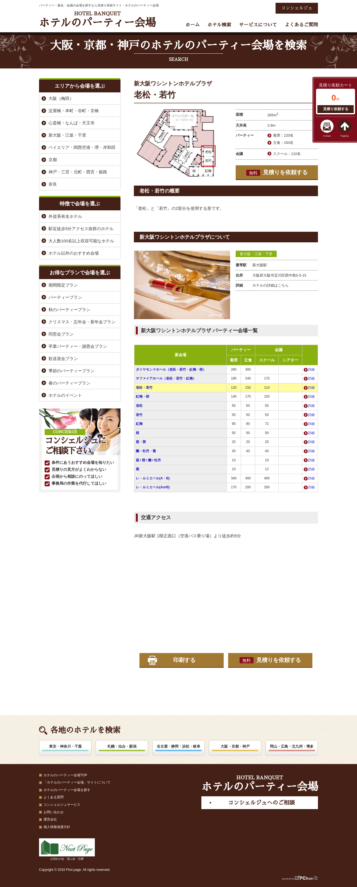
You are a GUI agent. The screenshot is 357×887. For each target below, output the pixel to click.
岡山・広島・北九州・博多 (291, 746)
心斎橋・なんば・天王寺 (72, 122)
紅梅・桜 (142, 396)
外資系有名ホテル (65, 216)
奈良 (53, 184)
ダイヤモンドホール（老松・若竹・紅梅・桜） (171, 369)
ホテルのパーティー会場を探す (67, 790)
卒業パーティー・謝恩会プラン (78, 346)
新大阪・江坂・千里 (256, 254)
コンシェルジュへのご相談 (261, 802)
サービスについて (258, 25)
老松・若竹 (144, 388)
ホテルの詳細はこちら (270, 285)
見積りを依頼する (277, 172)
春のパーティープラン (69, 383)
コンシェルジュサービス (62, 805)
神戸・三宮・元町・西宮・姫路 (78, 171)
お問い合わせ (54, 812)
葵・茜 (141, 442)
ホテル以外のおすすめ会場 (74, 253)
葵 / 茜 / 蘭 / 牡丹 (148, 460)
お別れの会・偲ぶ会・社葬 (67, 849)
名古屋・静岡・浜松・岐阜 (178, 746)
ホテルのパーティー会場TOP (65, 775)
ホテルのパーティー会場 (97, 19)
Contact (327, 136)
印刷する (184, 660)
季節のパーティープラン (72, 370)
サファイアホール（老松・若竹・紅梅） (166, 378)
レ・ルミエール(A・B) (153, 478)
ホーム (192, 25)
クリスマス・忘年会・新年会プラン (82, 321)
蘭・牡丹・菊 (146, 451)
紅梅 (139, 424)
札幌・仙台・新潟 (121, 746)
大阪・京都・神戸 (235, 746)
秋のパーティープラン (69, 309)
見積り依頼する (335, 109)
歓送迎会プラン (63, 358)
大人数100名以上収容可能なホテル (81, 240)
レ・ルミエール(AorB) (153, 487)
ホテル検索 (219, 25)
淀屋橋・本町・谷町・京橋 (74, 110)
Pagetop (345, 136)
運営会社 (50, 819)
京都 (53, 159)
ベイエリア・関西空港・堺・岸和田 (82, 147)
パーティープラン (65, 297)
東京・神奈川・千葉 (65, 746)
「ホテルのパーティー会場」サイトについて (77, 782)
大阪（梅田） (61, 98)
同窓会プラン (61, 334)
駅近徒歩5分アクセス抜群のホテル (81, 228)
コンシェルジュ (296, 8)
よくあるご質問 (301, 25)
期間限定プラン (63, 285)
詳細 (311, 369)
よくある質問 (54, 797)
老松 (139, 406)
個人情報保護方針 (57, 827)
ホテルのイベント (65, 395)
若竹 (139, 415)
